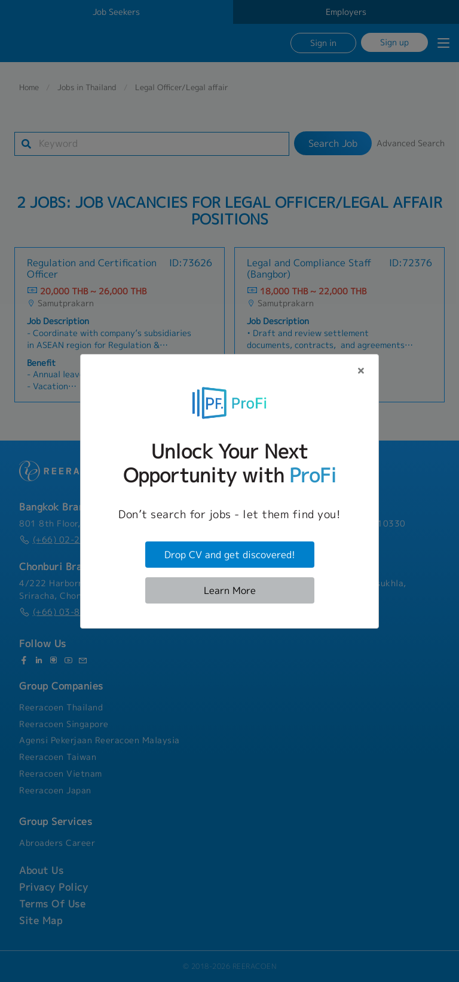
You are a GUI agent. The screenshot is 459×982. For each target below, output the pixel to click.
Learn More (230, 590)
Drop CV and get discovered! (229, 555)
